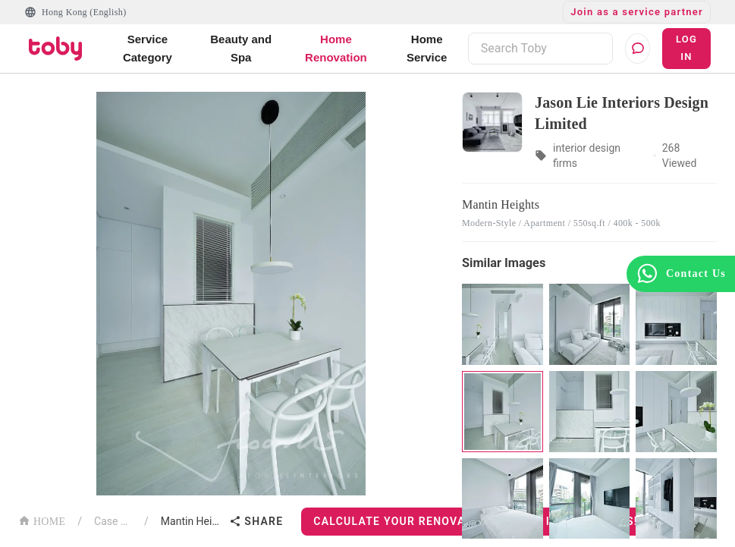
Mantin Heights (192, 521)
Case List (113, 521)
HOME (41, 520)
